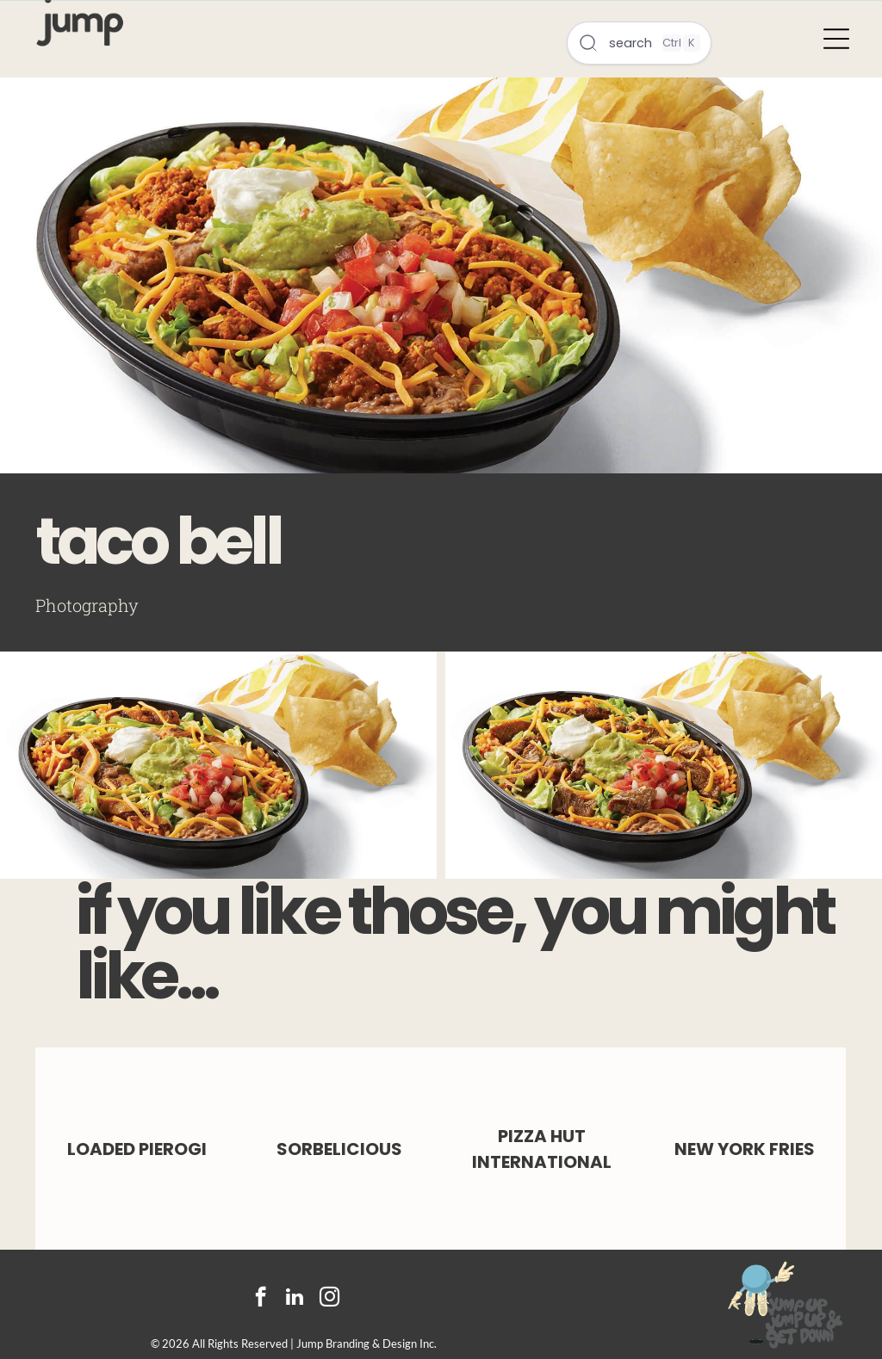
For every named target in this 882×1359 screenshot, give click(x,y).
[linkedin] (295, 1299)
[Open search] (639, 43)
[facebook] (260, 1299)
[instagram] (329, 1299)
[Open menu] (836, 39)
